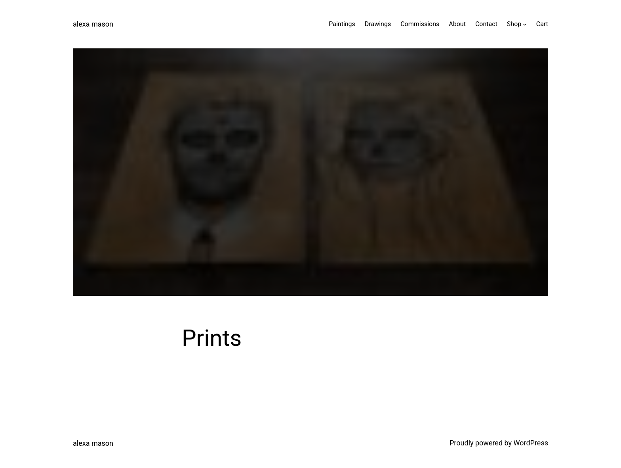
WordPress (531, 443)
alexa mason (93, 24)
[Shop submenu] (525, 24)
